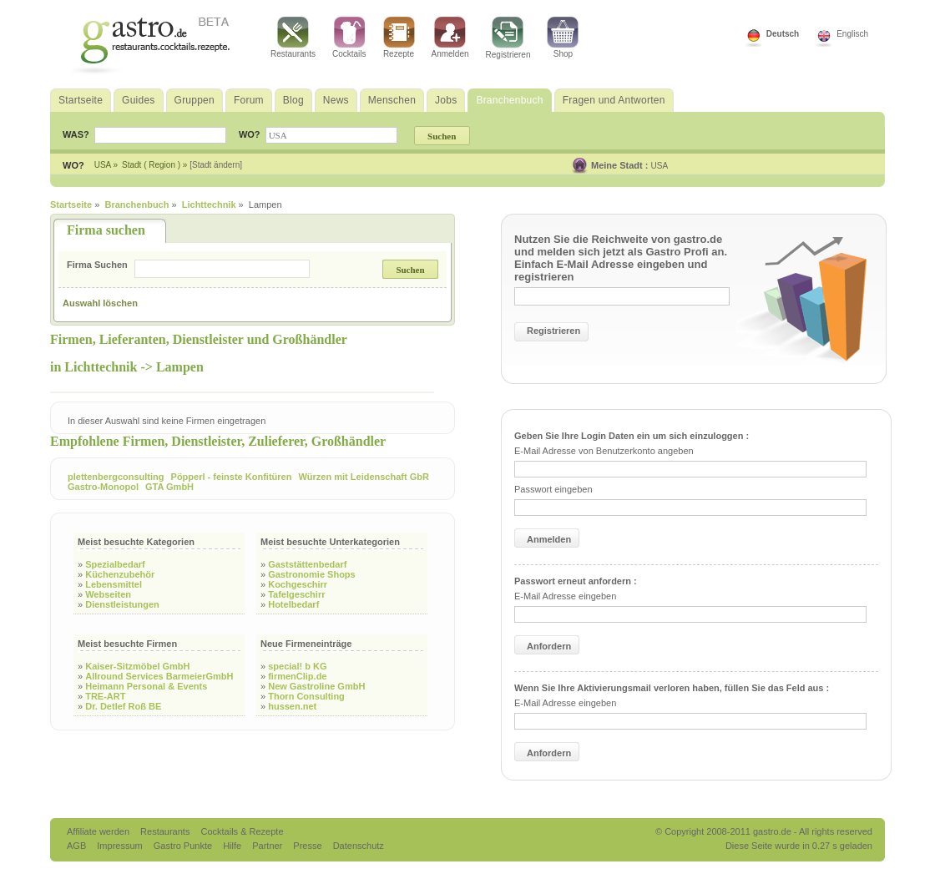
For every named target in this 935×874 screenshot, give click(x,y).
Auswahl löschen (100, 303)
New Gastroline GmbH (316, 686)
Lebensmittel (113, 584)
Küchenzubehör (119, 574)
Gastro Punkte (184, 846)
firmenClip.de (297, 676)
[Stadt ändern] (216, 164)
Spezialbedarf (115, 564)
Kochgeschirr (297, 584)
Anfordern (549, 646)
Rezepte (399, 37)
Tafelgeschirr (296, 594)
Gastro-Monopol (103, 487)
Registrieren (508, 38)
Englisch (852, 33)
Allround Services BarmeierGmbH (159, 676)
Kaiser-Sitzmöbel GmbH (137, 666)
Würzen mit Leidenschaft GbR (363, 477)
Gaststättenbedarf (307, 564)
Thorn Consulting (306, 696)
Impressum (120, 846)
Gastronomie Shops (312, 574)
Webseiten (108, 594)
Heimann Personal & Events (146, 686)
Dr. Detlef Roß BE (123, 706)
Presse (307, 846)
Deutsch (782, 33)
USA (660, 165)
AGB (77, 846)
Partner (268, 846)
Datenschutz (358, 846)
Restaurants (293, 37)
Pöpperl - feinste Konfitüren (231, 477)
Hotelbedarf (293, 604)
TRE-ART (105, 696)
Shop (563, 37)
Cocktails (349, 37)
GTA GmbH (169, 487)
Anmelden (450, 37)
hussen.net (292, 706)
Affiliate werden (99, 831)
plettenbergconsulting (116, 477)
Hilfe (233, 846)
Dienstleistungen (122, 604)
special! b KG (297, 666)
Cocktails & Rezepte (241, 831)
